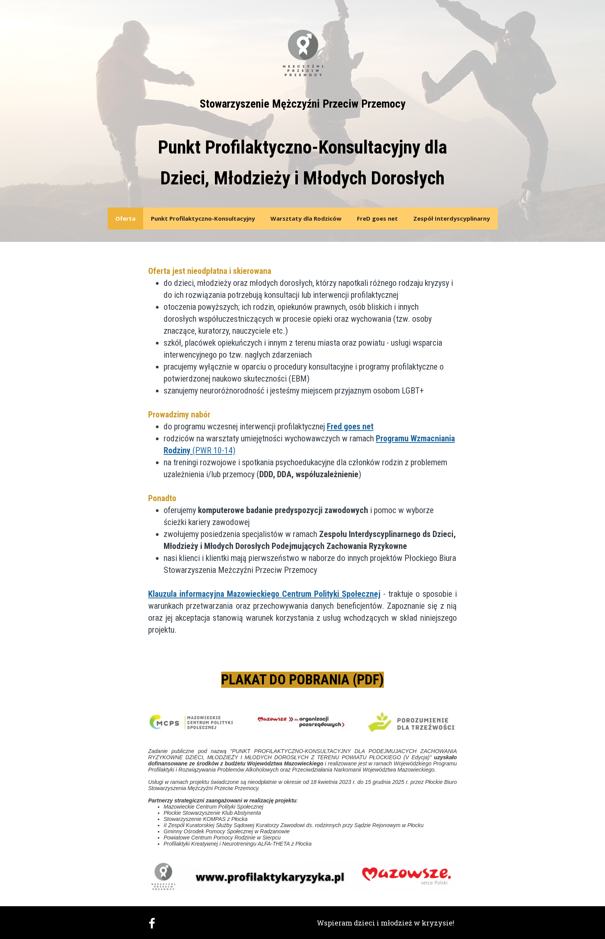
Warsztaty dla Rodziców (305, 218)
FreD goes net (377, 218)
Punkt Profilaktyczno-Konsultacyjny (203, 218)
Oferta (125, 218)
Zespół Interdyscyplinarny (451, 218)
